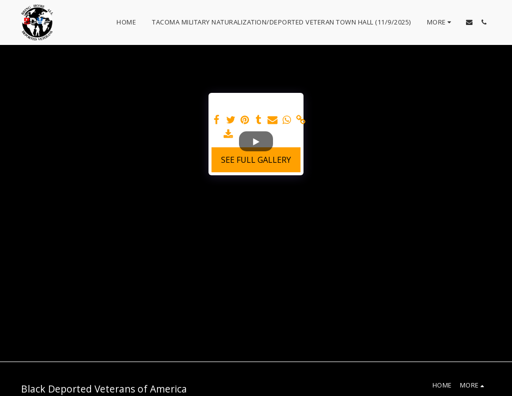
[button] (469, 22)
